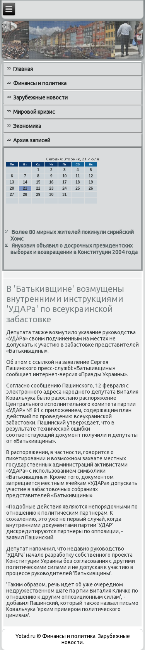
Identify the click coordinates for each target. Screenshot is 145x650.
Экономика (27, 126)
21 (25, 188)
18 (77, 182)
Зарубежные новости (40, 97)
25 (77, 188)
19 (91, 182)
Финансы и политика (40, 83)
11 (77, 176)
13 (12, 182)
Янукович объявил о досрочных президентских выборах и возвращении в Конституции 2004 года (74, 249)
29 (38, 194)
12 (91, 176)
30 (51, 194)
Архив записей (31, 140)
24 (64, 188)
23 (51, 188)
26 (91, 188)
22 (38, 188)
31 (64, 194)
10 (64, 176)
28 (25, 194)
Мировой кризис (34, 112)
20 (12, 188)
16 (51, 182)
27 (12, 194)
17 (64, 182)
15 (38, 182)
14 (25, 182)
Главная (23, 69)
